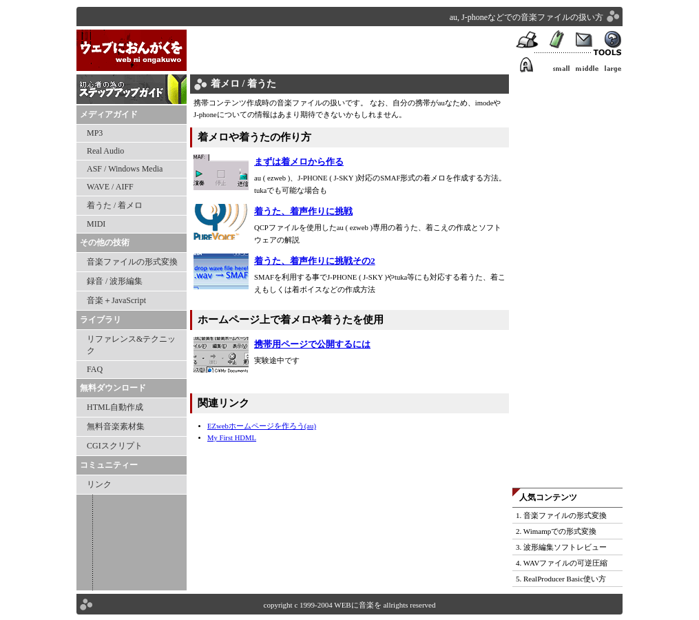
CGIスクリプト (115, 446)
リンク (99, 484)
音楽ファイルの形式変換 (132, 262)
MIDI (96, 224)
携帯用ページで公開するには (312, 344)
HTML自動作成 (115, 407)
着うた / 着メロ (115, 205)
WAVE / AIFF (110, 187)
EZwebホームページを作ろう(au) (261, 426)
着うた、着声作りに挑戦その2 (314, 261)
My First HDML (231, 438)
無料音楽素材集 (116, 426)
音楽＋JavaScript (116, 300)
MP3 (95, 133)
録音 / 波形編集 (115, 281)
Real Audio (105, 151)
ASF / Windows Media (125, 169)
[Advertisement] (351, 50)
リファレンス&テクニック (131, 344)
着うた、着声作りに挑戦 (303, 211)
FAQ (95, 369)
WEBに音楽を (131, 52)
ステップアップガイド (131, 89)
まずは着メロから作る (299, 161)
